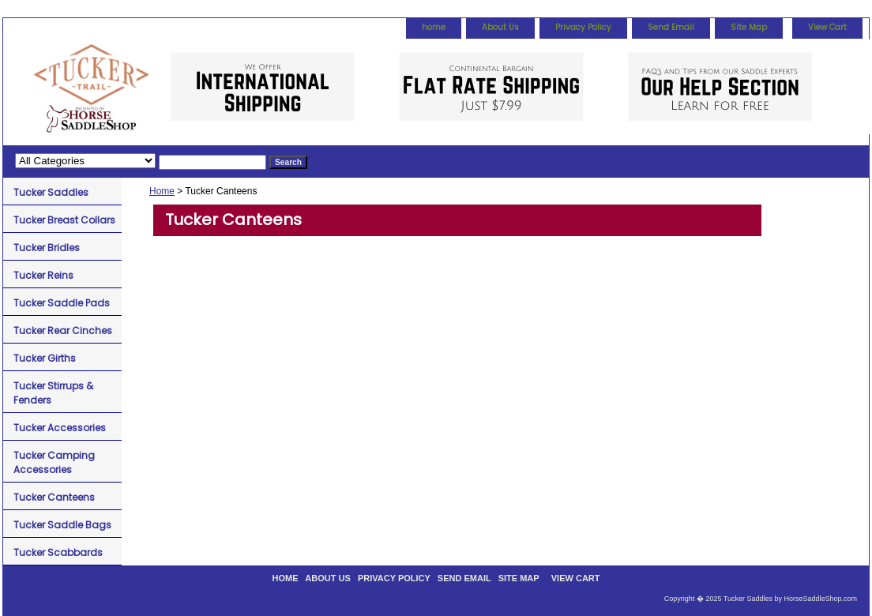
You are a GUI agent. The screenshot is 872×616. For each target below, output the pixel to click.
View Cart (827, 27)
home (433, 27)
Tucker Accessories (59, 427)
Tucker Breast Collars (64, 220)
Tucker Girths (44, 358)
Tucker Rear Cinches (62, 330)
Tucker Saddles (50, 192)
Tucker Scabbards (58, 552)
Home (162, 191)
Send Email (671, 27)
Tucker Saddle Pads (61, 303)
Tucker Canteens (54, 497)
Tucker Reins (43, 275)
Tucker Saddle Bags (62, 524)
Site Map (749, 27)
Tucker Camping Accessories (54, 462)
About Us (500, 27)
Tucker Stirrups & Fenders (53, 393)
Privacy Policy (583, 27)
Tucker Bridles (46, 247)
